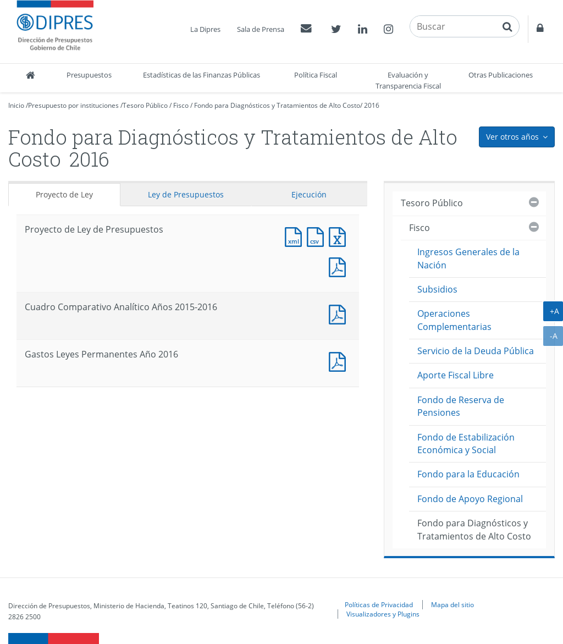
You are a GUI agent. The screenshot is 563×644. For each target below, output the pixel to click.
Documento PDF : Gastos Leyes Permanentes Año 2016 (340, 360)
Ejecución (309, 194)
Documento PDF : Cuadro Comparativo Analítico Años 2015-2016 (340, 313)
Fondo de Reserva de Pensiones (460, 406)
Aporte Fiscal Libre (455, 375)
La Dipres (205, 29)
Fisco (181, 105)
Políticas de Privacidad (379, 604)
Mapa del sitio (452, 604)
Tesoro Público (145, 105)
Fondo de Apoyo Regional (470, 499)
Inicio (16, 105)
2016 (371, 105)
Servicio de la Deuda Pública (475, 351)
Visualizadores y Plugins (383, 613)
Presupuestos (89, 75)
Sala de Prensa (260, 29)
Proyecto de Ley (64, 194)
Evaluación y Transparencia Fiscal (408, 80)
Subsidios (437, 289)
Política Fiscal (315, 75)
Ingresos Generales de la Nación (468, 258)
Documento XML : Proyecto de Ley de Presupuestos (296, 235)
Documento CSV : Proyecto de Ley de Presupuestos (318, 235)
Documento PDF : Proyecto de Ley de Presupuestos (340, 266)
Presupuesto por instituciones (73, 105)
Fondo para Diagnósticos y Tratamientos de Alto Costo (277, 105)
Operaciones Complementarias (454, 319)
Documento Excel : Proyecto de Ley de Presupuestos (340, 235)
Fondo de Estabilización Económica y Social (466, 443)
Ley (186, 194)
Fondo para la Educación (468, 474)
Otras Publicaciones (500, 75)
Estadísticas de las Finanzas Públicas (201, 75)
